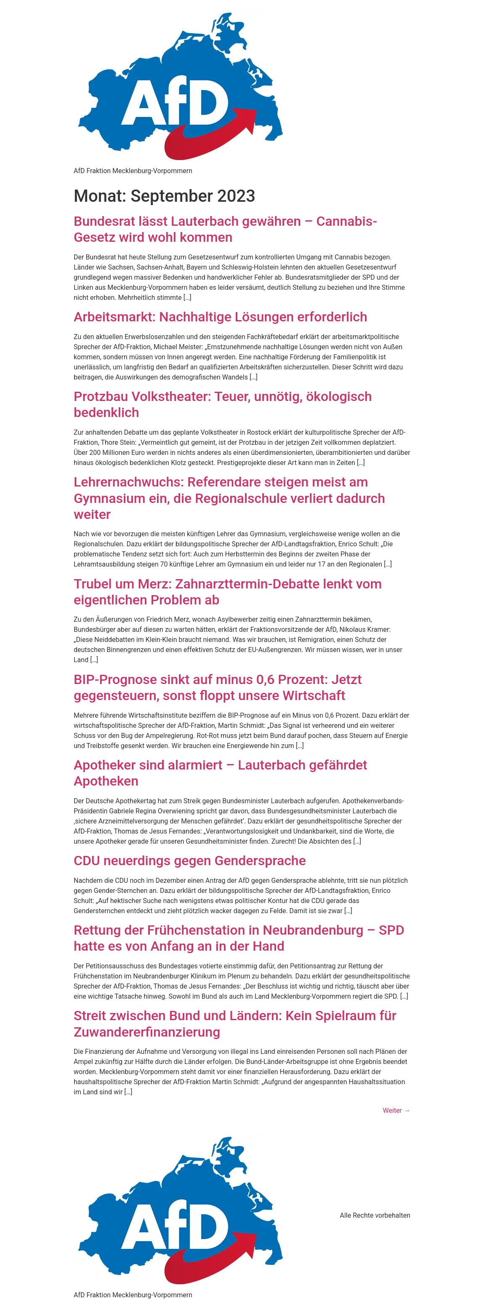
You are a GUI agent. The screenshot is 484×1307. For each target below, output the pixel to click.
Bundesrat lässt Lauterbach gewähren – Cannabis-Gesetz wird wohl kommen (225, 229)
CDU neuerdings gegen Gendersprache (190, 861)
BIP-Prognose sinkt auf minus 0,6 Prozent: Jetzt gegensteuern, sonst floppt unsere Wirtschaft (218, 687)
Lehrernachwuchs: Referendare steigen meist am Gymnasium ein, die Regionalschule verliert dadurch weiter (229, 498)
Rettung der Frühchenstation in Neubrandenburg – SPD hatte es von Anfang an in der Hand (239, 938)
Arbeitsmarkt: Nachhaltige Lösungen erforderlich (220, 317)
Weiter (396, 1111)
